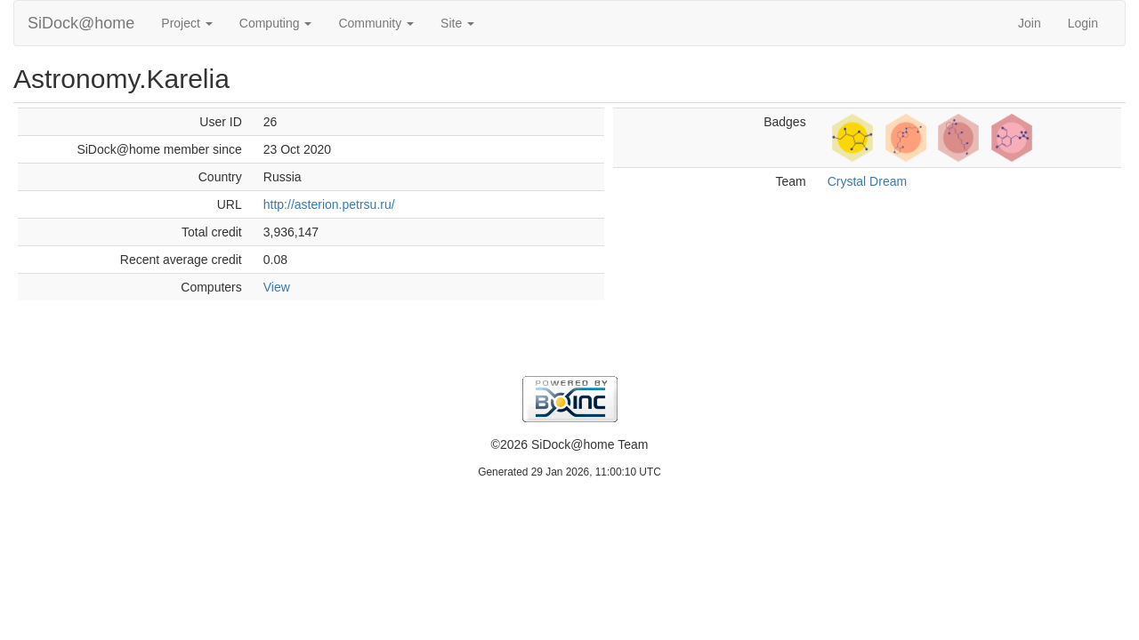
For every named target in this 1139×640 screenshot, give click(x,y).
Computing (275, 23)
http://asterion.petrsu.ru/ (329, 204)
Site (457, 23)
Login (1083, 23)
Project (186, 23)
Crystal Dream (867, 181)
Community (376, 23)
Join (1029, 23)
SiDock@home (81, 23)
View (276, 287)
